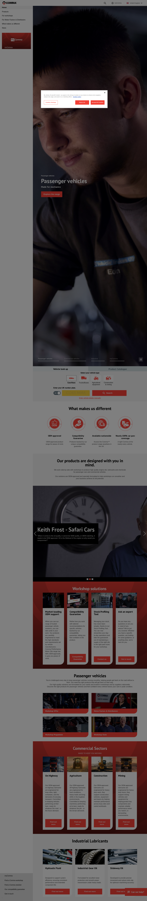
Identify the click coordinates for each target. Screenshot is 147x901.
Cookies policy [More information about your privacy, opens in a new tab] (77, 96)
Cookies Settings (51, 102)
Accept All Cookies (97, 102)
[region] (74, 99)
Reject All (82, 102)
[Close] (104, 92)
